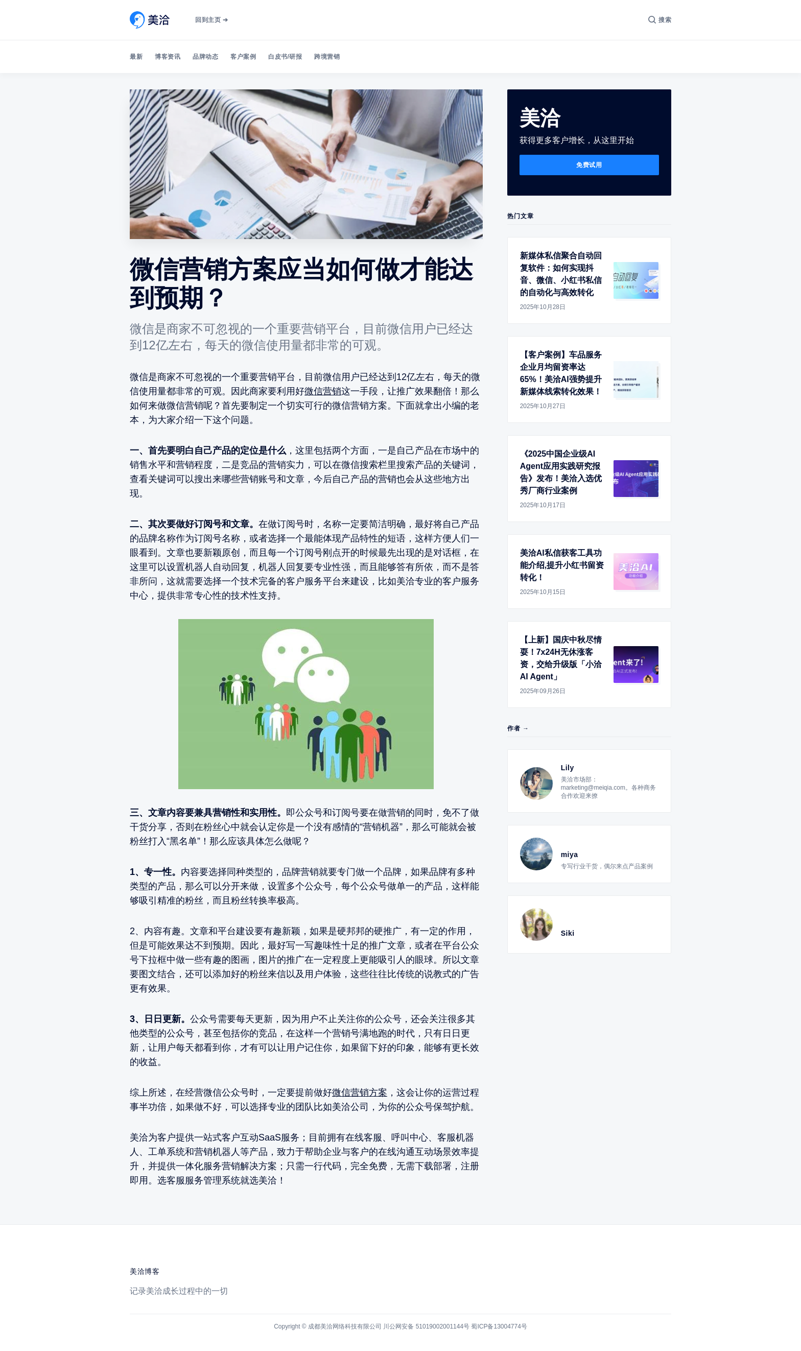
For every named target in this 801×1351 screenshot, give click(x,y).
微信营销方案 (359, 1092)
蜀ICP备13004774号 (499, 1326)
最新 (136, 56)
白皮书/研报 (285, 56)
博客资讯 (167, 56)
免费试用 (589, 165)
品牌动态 (205, 56)
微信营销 (322, 391)
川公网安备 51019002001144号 (426, 1326)
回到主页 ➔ (211, 19)
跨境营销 (327, 56)
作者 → (518, 728)
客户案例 (243, 56)
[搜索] (659, 20)
